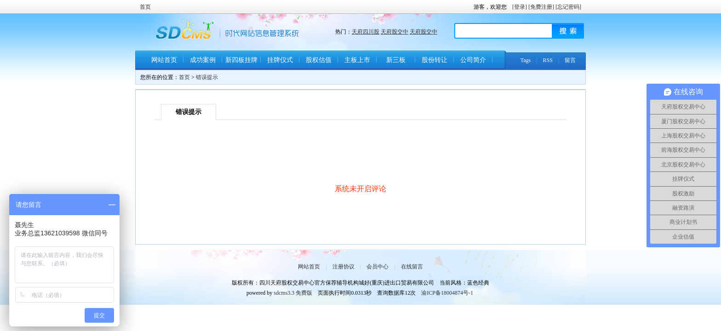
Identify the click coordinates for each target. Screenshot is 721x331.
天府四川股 (365, 32)
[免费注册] (541, 7)
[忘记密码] (568, 7)
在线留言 (412, 266)
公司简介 (473, 60)
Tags (526, 60)
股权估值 (319, 60)
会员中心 (377, 266)
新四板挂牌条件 (241, 63)
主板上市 (357, 60)
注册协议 (343, 266)
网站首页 (164, 60)
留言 (570, 60)
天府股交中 (394, 32)
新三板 (396, 60)
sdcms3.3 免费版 (293, 293)
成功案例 (203, 60)
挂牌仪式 (280, 60)
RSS (548, 60)
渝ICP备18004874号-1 (447, 293)
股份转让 (434, 60)
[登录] (519, 7)
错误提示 (207, 77)
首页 (145, 7)
